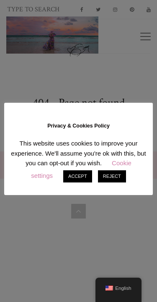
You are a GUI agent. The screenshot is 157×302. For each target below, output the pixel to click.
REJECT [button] (112, 176)
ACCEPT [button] (77, 176)
